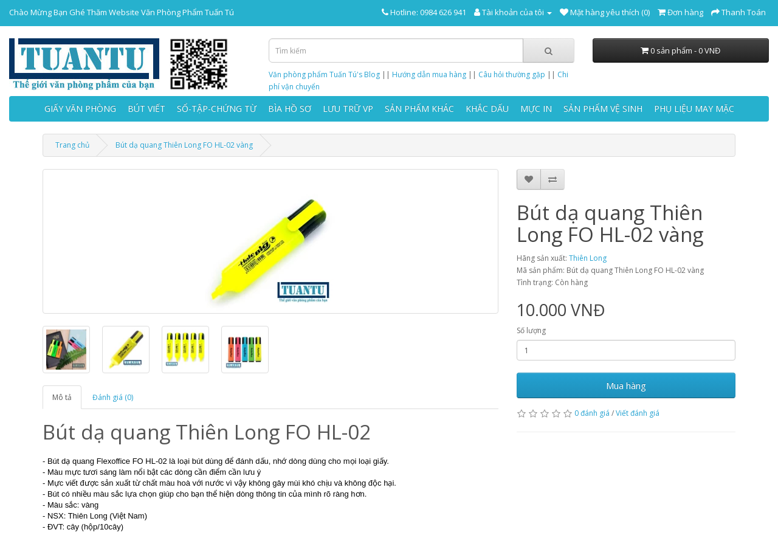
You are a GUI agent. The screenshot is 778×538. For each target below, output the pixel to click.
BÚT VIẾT (146, 108)
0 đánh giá (592, 413)
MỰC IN (536, 108)
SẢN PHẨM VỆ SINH (602, 108)
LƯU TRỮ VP (348, 108)
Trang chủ (72, 145)
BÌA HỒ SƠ (289, 108)
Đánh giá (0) (112, 397)
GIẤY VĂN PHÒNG (80, 108)
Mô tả (62, 397)
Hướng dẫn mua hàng (429, 74)
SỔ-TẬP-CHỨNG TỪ (216, 108)
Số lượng (531, 330)
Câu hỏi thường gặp (511, 74)
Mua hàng (626, 385)
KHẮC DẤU (487, 108)
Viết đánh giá (637, 413)
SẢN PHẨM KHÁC (419, 108)
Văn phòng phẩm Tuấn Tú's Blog (324, 74)
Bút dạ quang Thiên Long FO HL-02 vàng (184, 145)
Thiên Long (588, 258)
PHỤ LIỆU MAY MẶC (694, 108)
